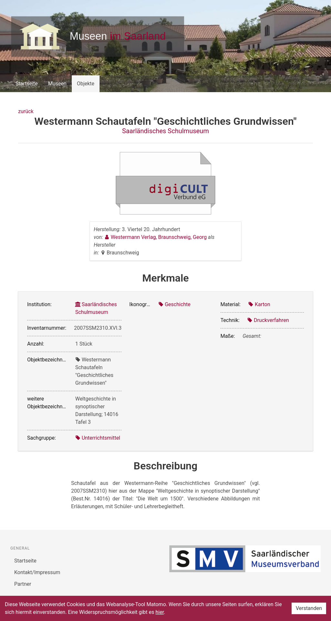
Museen (57, 83)
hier (159, 612)
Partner (22, 584)
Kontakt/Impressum (37, 572)
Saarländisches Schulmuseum (165, 131)
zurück (25, 111)
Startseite (27, 83)
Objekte (85, 83)
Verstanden (309, 608)
